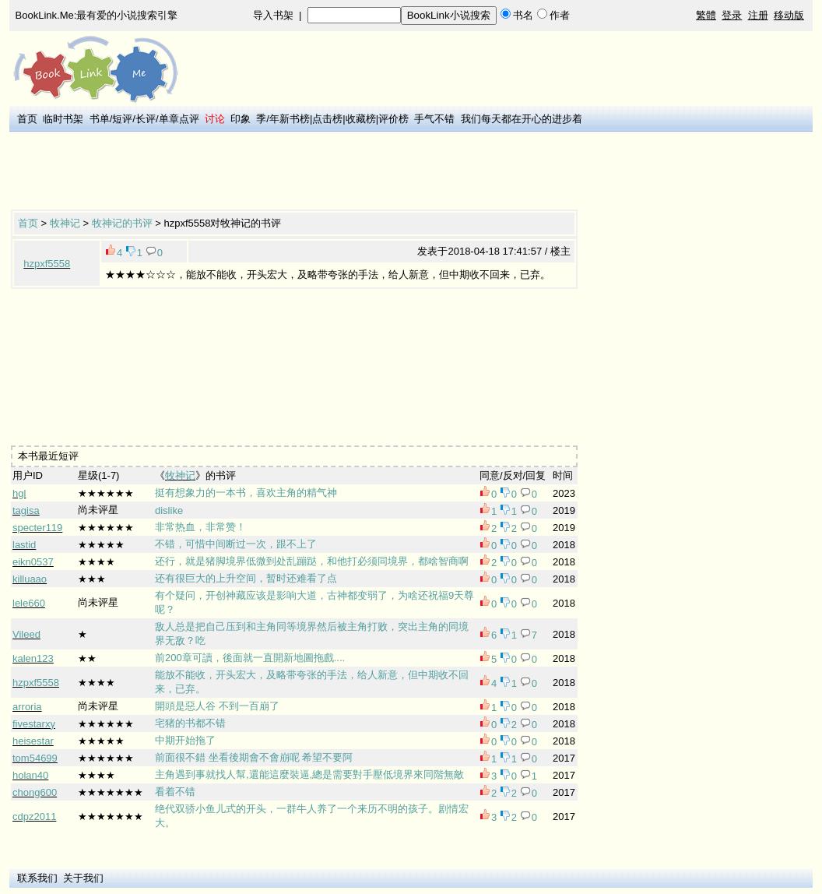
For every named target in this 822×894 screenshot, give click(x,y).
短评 (122, 119)
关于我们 (83, 878)
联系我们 (37, 878)
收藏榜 (361, 119)
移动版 (789, 15)
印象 (240, 119)
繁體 (706, 15)
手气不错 (434, 119)
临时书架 (63, 119)
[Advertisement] (294, 172)
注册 (758, 15)
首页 (27, 119)
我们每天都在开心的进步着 (521, 119)
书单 (100, 119)
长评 (145, 119)
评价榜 (393, 119)
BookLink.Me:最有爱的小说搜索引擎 (97, 15)
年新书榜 (289, 119)
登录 (732, 15)
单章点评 (179, 119)
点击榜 (327, 119)
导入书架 (273, 15)
